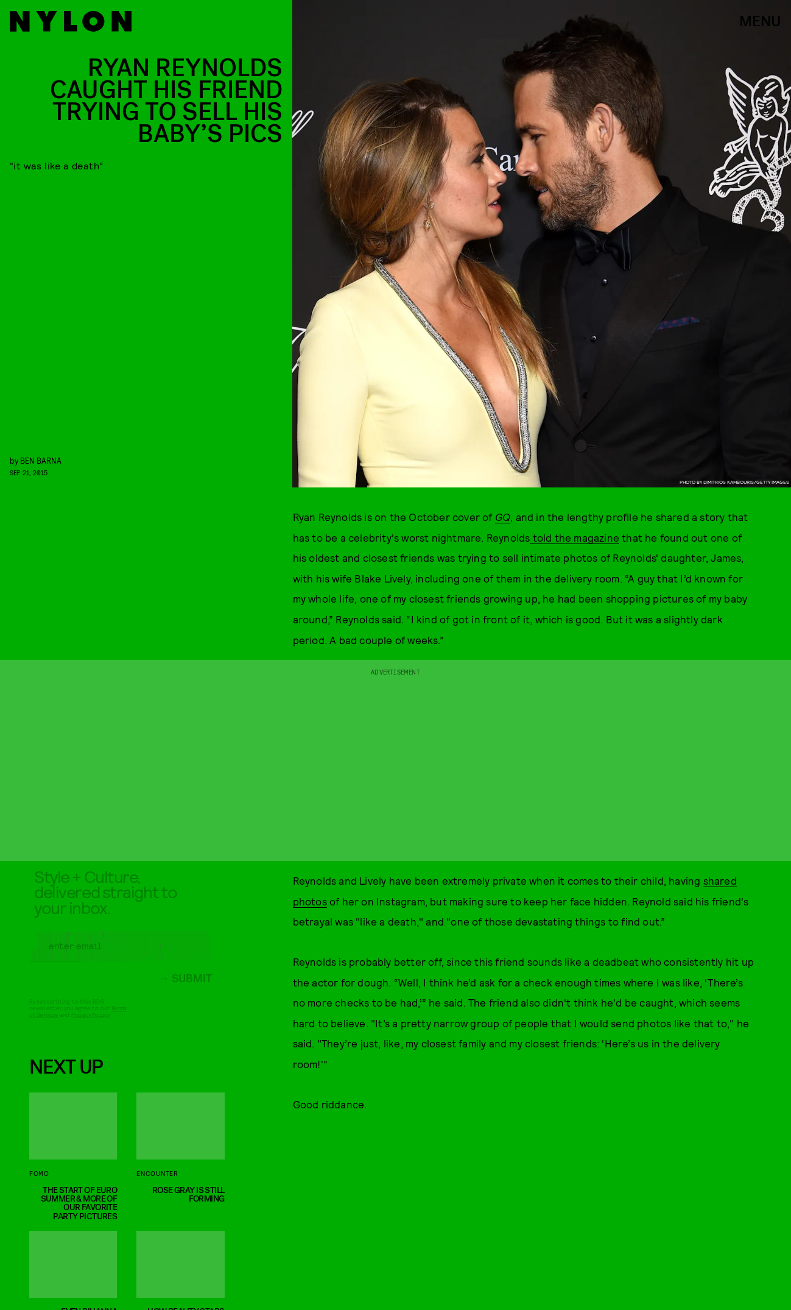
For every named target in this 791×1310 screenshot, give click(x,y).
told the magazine (574, 537)
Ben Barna (41, 460)
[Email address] (120, 955)
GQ (502, 517)
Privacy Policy (90, 1023)
